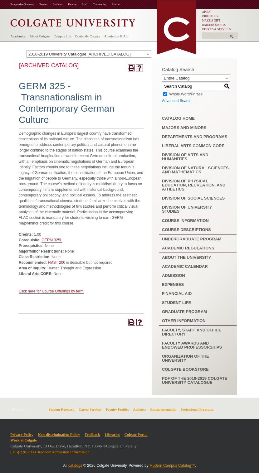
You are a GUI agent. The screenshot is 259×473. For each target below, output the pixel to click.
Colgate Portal (136, 434)
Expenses (173, 284)
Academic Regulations (188, 248)
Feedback (92, 434)
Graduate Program (184, 311)
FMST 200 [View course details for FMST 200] (56, 262)
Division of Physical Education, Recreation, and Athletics (193, 185)
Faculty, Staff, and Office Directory (191, 332)
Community (99, 4)
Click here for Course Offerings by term (51, 291)
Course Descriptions (186, 229)
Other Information (184, 320)
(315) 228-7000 (23, 452)
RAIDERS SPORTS (214, 25)
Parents (43, 4)
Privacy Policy (21, 434)
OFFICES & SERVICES (216, 29)
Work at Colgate (23, 440)
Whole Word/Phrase (186, 94)
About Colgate (40, 36)
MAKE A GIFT (211, 20)
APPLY (206, 11)
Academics (18, 36)
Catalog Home (178, 118)
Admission (173, 275)
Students (58, 4)
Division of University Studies (187, 209)
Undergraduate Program (191, 239)
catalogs (75, 465)
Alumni (116, 4)
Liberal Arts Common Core (193, 145)
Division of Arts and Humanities (185, 156)
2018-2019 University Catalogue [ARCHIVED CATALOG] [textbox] (79, 54)
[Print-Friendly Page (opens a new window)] (131, 68)
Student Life (176, 302)
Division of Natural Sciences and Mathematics (195, 170)
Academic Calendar (185, 266)
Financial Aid (177, 293)
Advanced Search (177, 101)
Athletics (139, 409)
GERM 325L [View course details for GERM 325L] (52, 240)
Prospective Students (22, 4)
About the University (186, 257)
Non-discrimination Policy (59, 434)
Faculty (72, 4)
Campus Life (62, 36)
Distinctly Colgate (87, 36)
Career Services (90, 409)
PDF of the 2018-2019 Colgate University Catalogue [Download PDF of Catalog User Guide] (194, 380)
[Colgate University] (72, 21)
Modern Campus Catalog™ (172, 465)
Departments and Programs (194, 136)
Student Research (62, 409)
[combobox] (89, 54)
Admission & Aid (116, 36)
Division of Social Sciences (193, 198)
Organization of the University (185, 358)
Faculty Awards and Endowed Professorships (192, 345)
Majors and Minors (184, 127)
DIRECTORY (210, 16)
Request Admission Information (64, 452)
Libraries (112, 434)
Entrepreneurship (163, 409)
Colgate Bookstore (185, 369)
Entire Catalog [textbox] (176, 78)
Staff (84, 4)
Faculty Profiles (117, 409)
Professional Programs (197, 409)
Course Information (185, 220)
